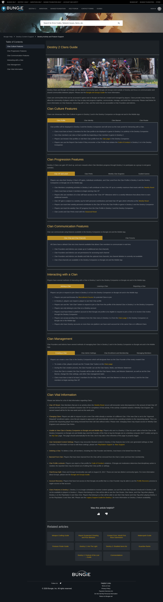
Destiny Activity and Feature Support (50, 37)
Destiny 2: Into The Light (88, 546)
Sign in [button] (153, 8)
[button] (98, 514)
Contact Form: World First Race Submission (116, 536)
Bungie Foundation (147, 2)
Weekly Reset (149, 187)
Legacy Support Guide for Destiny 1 (99, 497)
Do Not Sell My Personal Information (105, 594)
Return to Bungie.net (105, 596)
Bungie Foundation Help (52, 2)
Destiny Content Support (25, 37)
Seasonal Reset (91, 212)
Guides (99, 8)
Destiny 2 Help (23, 2)
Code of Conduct (124, 142)
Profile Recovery (143, 481)
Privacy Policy (105, 588)
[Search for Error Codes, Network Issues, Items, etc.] (81, 23)
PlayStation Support (105, 444)
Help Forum (73, 8)
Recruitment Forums (86, 297)
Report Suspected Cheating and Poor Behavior (88, 536)
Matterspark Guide (144, 535)
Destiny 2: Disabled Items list (116, 546)
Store (158, 2)
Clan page (106, 139)
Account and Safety (70, 2)
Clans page (123, 318)
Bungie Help (11, 2)
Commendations (116, 555)
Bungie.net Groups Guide (95, 92)
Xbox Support (120, 444)
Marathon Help (35, 2)
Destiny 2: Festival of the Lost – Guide (88, 556)
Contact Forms (87, 8)
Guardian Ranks (144, 546)
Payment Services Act (106, 591)
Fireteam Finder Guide (60, 546)
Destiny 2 (32, 8)
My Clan (55, 436)
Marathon (43, 8)
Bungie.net (134, 2)
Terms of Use (106, 586)
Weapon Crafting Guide (60, 535)
